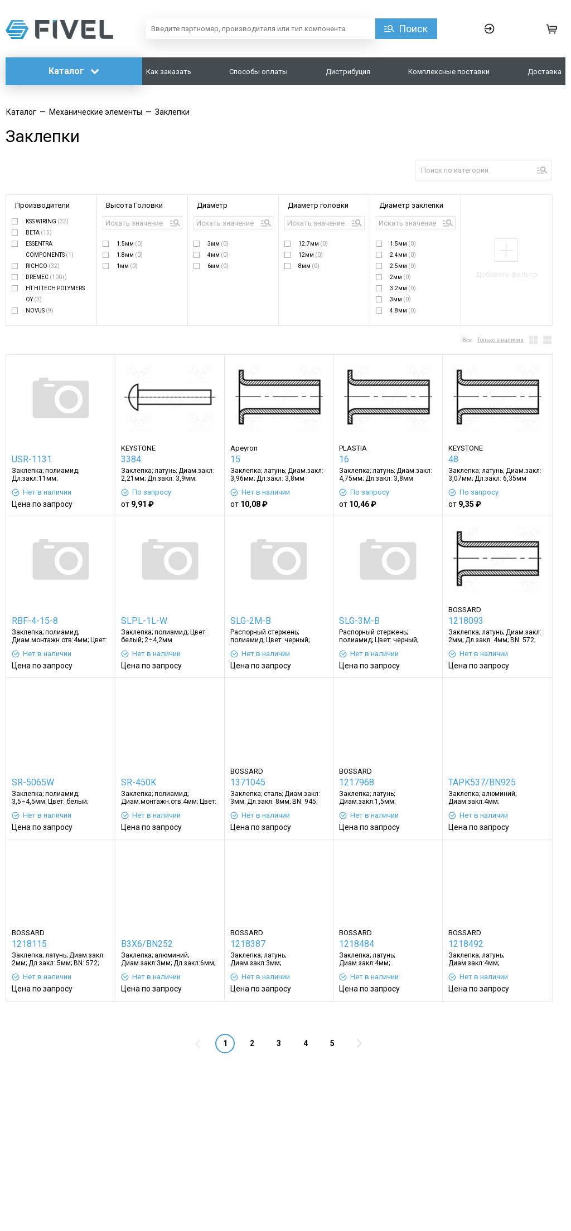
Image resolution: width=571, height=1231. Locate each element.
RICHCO (43, 266)
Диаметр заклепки (411, 205)
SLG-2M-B (250, 621)
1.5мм (130, 244)
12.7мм (313, 244)
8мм (309, 266)
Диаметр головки (318, 205)
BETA (39, 232)
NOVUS (40, 310)
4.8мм (403, 310)
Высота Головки (134, 205)
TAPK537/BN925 (482, 782)
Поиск (413, 29)
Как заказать (168, 71)
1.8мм (130, 255)
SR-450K (138, 782)
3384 (131, 459)
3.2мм (403, 288)
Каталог (74, 71)
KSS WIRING (47, 221)
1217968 (356, 782)
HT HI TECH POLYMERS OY (55, 293)
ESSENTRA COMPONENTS (50, 249)
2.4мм (403, 255)
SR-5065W (33, 782)
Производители (42, 205)
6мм (218, 266)
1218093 (465, 621)
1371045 (247, 782)
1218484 (356, 944)
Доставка (545, 71)
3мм (218, 244)
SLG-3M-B (359, 621)
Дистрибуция (348, 71)
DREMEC (46, 277)
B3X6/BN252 (147, 944)
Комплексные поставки (449, 71)
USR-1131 (32, 459)
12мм (310, 255)
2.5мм (403, 266)
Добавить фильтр (507, 274)
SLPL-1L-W (144, 621)
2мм (400, 277)
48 (453, 459)
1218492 (465, 944)
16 (344, 459)
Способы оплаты (258, 71)
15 (235, 459)
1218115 (29, 944)
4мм (218, 255)
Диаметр (212, 205)
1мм (127, 266)
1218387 (247, 944)
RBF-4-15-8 (35, 621)
